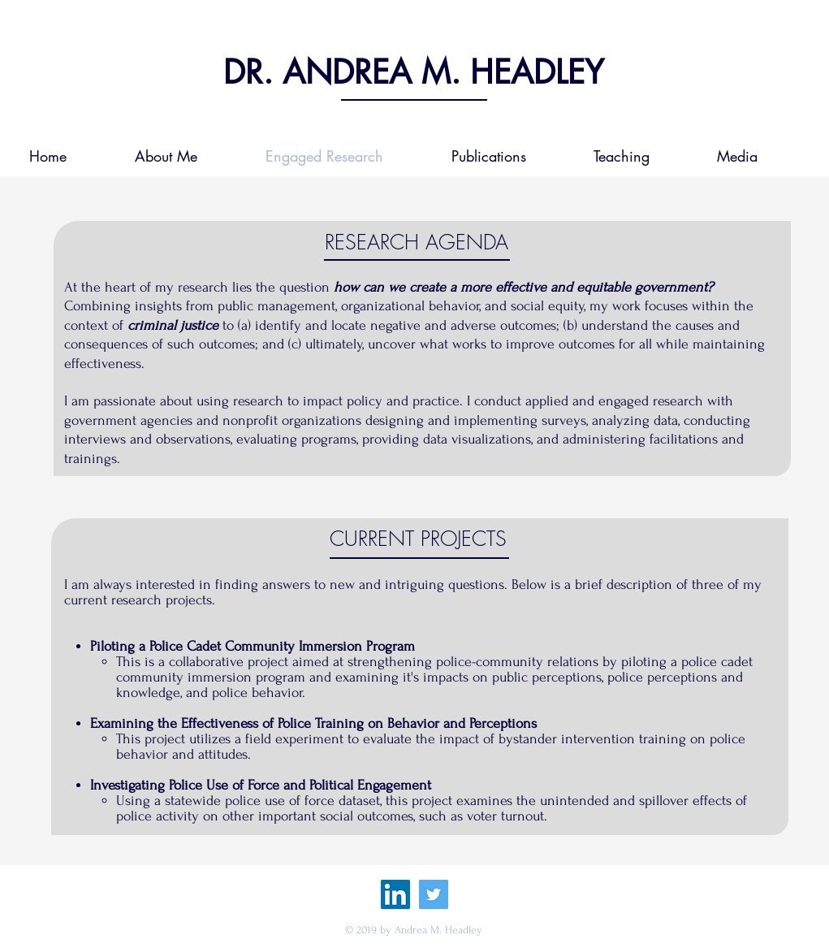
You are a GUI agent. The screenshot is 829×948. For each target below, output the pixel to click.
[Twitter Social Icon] (433, 894)
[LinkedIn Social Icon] (395, 894)
